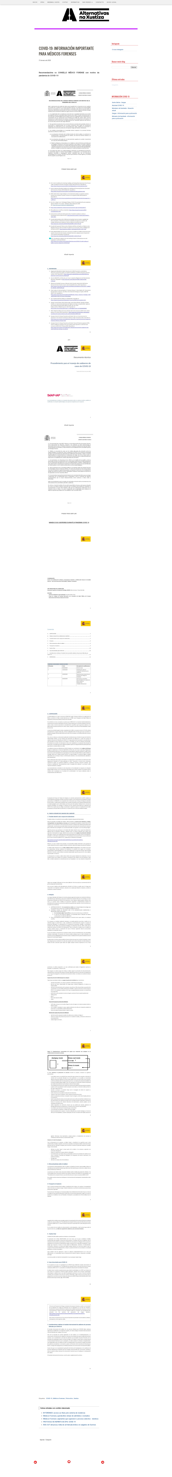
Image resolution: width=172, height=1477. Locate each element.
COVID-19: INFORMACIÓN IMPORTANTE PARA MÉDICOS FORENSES (66, 51)
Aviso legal (111, 2)
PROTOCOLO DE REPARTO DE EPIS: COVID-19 (59, 1422)
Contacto (100, 2)
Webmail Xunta (53, 2)
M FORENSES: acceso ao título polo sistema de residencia (64, 1413)
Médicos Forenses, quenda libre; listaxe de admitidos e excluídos (66, 1416)
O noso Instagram (117, 49)
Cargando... (115, 85)
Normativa (75, 2)
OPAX (42, 2)
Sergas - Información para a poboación (124, 113)
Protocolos (69, 1398)
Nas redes (87, 2)
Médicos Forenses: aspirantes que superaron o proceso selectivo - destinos (70, 1419)
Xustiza (76, 1398)
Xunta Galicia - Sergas (119, 102)
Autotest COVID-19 (118, 105)
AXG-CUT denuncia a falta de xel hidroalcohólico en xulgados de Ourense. (69, 1425)
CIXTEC (65, 2)
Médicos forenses (59, 1398)
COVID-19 (49, 1398)
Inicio (35, 2)
